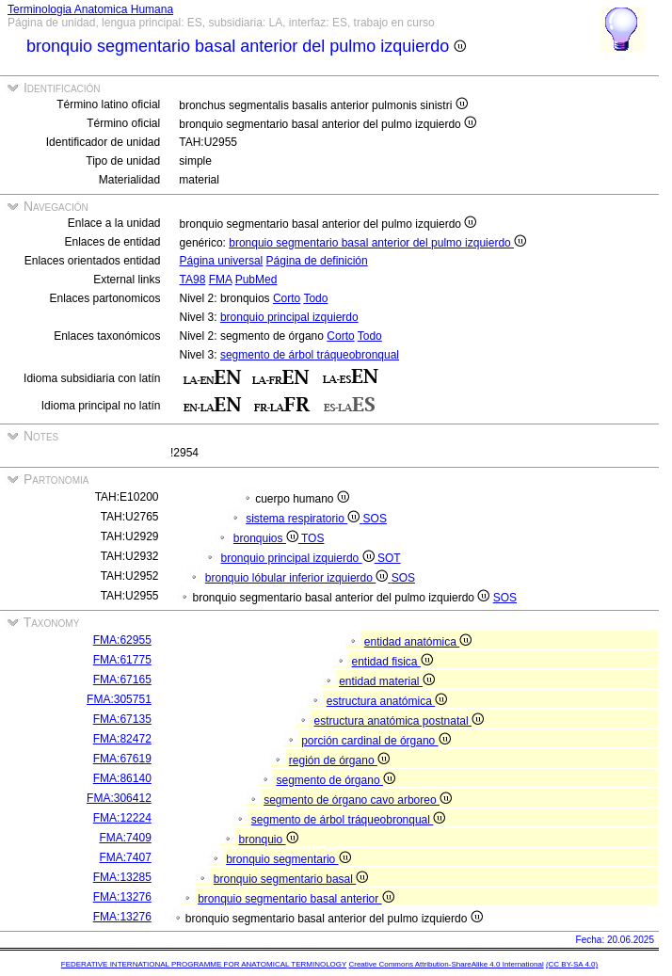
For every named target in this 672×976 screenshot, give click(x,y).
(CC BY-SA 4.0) (572, 964)
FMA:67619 (122, 758)
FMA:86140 (122, 778)
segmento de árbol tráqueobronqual (309, 354)
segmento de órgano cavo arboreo (358, 800)
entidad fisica (391, 661)
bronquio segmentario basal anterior (295, 898)
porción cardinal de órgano (375, 740)
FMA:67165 (122, 679)
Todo (315, 298)
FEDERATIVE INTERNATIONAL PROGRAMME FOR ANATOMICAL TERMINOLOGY (203, 964)
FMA (220, 279)
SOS (375, 518)
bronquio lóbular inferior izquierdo (298, 577)
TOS (312, 538)
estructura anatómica (387, 701)
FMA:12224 (122, 817)
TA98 (193, 279)
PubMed (256, 279)
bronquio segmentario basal (291, 879)
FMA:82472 (122, 738)
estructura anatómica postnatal (398, 721)
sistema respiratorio (304, 518)
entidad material (387, 681)
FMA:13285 (122, 877)
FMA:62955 (122, 640)
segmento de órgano (335, 780)
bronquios (267, 538)
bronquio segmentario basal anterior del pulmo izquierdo (377, 242)
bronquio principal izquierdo (289, 317)
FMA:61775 (122, 659)
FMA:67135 (122, 719)
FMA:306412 (119, 798)
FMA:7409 (125, 837)
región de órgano (339, 760)
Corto (286, 298)
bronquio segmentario (288, 859)
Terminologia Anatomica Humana (90, 9)
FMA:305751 (119, 699)
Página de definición (317, 260)
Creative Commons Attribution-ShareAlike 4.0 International (445, 964)
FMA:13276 (122, 897)
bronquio (267, 839)
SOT (389, 558)
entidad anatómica (418, 641)
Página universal (222, 260)
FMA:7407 (125, 857)
